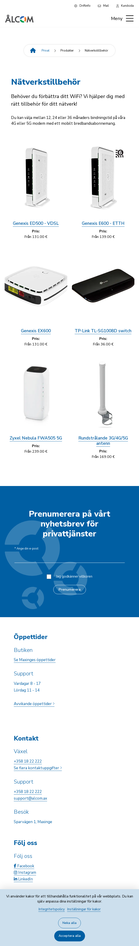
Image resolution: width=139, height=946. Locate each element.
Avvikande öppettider (34, 703)
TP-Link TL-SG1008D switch (103, 331)
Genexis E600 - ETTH (103, 223)
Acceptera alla (70, 936)
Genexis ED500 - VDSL (36, 223)
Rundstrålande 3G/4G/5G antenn (103, 440)
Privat (45, 51)
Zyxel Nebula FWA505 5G (36, 438)
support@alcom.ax (30, 798)
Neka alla (69, 923)
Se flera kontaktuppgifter (38, 768)
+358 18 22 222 (28, 761)
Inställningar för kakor (84, 909)
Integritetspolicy (51, 909)
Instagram (25, 872)
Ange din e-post (26, 549)
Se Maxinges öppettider (35, 659)
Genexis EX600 (36, 331)
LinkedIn (23, 879)
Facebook (24, 866)
